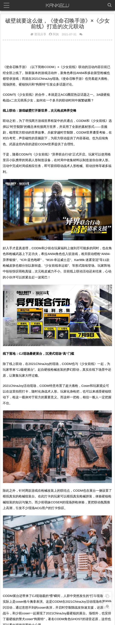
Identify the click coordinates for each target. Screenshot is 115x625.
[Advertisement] (57, 53)
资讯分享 (40, 34)
